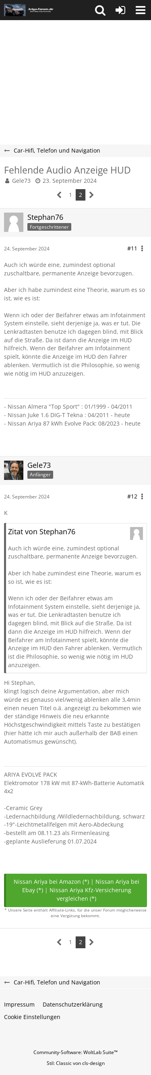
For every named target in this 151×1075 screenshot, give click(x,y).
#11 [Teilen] (132, 248)
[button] (100, 10)
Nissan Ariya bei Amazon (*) (51, 881)
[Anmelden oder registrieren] (120, 10)
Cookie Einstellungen (32, 1017)
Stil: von (76, 1063)
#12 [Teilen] (132, 496)
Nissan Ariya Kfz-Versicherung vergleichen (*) (90, 894)
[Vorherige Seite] (59, 195)
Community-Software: (75, 1052)
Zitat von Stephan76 (41, 531)
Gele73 (21, 180)
